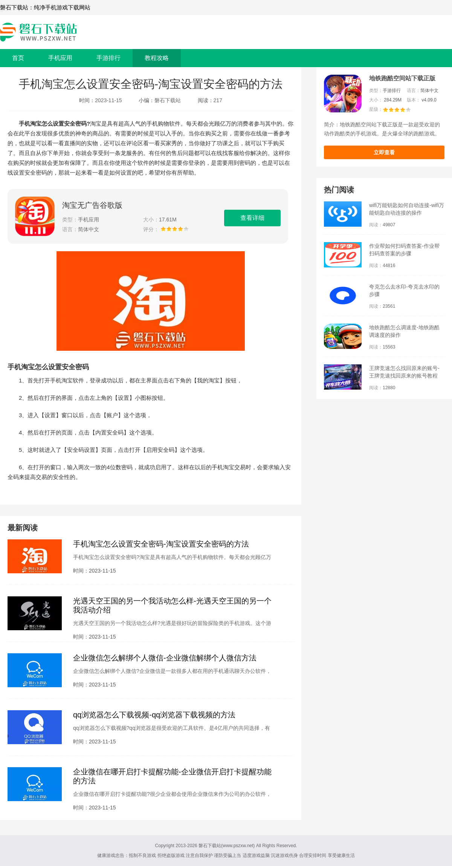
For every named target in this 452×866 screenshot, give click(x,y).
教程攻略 (157, 58)
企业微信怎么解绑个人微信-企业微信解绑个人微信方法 (165, 658)
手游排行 (108, 58)
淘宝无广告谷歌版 (92, 205)
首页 (18, 58)
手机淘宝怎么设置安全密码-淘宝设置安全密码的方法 (161, 544)
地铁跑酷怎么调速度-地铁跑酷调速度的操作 (404, 331)
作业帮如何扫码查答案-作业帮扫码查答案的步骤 (404, 249)
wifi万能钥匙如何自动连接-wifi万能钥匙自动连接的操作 (406, 209)
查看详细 (252, 218)
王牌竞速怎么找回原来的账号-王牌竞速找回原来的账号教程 (404, 372)
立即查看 (384, 152)
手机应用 (60, 58)
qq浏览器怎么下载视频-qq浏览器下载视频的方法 (154, 715)
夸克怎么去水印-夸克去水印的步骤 (404, 290)
